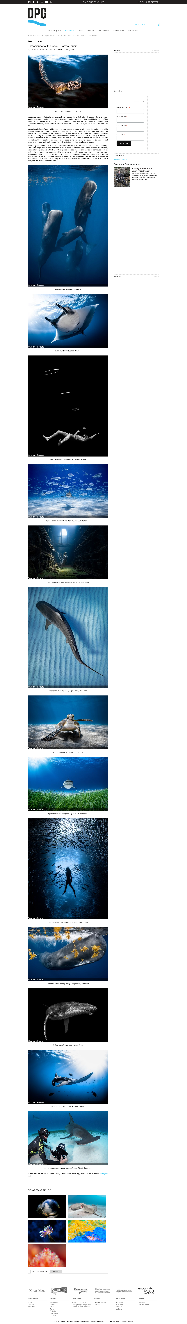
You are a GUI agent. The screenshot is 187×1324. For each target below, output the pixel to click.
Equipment (118, 31)
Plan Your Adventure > (121, 160)
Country (121, 134)
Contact (31, 1305)
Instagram (104, 1174)
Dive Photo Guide (93, 2)
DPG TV (97, 1305)
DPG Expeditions (100, 1302)
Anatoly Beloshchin (142, 168)
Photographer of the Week (52, 35)
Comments (55, 1272)
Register (153, 2)
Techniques (54, 31)
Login (141, 2)
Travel (90, 31)
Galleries (103, 31)
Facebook (119, 1302)
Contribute (142, 1302)
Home (30, 35)
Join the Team (143, 1305)
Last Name (122, 125)
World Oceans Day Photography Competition (81, 1303)
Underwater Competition (81, 1307)
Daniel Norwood (37, 49)
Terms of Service (127, 1321)
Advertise (155, 50)
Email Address (123, 107)
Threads (119, 1307)
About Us (31, 1302)
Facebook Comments (40, 1272)
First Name (122, 116)
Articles (69, 31)
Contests (133, 31)
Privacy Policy (115, 1321)
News (80, 31)
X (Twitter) (119, 1305)
